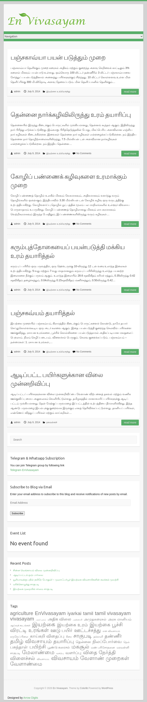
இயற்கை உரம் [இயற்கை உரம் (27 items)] (72, 624)
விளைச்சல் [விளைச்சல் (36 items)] (22, 658)
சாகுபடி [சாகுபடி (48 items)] (82, 636)
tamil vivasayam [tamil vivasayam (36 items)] (113, 613)
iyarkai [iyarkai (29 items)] (74, 613)
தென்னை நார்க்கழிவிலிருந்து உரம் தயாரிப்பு (71, 114)
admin (17, 91)
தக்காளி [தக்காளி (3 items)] (98, 636)
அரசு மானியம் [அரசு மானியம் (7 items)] (119, 619)
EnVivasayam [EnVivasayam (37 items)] (50, 613)
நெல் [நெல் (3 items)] (126, 642)
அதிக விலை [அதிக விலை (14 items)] (59, 619)
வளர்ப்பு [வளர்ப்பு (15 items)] (73, 652)
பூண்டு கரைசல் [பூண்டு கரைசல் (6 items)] (59, 647)
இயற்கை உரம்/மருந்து (58, 91)
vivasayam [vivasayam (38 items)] (22, 619)
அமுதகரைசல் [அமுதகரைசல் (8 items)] (95, 619)
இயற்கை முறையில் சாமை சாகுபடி (33, 589)
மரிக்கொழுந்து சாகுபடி (26, 584)
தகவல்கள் (51, 422)
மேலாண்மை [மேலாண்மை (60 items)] (38, 652)
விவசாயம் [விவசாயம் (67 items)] (64, 658)
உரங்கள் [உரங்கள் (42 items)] (38, 630)
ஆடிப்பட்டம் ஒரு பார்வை (28, 575)
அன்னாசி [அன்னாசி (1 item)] (77, 620)
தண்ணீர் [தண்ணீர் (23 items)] (113, 636)
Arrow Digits (30, 697)
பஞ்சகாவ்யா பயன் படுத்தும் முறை (58, 57)
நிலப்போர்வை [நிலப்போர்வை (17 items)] (107, 641)
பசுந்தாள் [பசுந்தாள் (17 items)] (19, 647)
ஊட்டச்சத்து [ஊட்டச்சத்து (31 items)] (87, 630)
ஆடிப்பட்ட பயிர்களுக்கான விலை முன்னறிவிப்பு (57, 379)
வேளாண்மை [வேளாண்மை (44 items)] (26, 664)
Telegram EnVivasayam (24, 470)
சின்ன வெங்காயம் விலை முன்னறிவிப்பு (36, 570)
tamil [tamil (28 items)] (88, 613)
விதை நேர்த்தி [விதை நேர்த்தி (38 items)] (99, 652)
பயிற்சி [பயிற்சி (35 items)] (37, 646)
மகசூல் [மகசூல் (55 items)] (80, 647)
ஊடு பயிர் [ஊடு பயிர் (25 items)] (61, 630)
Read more (130, 91)
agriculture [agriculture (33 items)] (21, 613)
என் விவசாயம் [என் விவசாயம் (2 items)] (111, 631)
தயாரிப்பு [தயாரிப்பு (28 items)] (63, 641)
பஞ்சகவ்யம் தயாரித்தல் (43, 312)
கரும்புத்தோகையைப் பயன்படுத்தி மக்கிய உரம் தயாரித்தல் (68, 251)
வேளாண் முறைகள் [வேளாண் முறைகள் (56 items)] (104, 658)
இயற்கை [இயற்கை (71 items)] (43, 624)
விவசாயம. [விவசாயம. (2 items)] (43, 659)
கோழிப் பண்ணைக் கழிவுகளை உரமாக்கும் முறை (69, 181)
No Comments (83, 153)
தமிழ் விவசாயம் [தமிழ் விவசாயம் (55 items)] (31, 641)
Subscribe (17, 513)
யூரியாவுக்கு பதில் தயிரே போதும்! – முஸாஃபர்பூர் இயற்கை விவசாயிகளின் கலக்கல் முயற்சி (66, 579)
